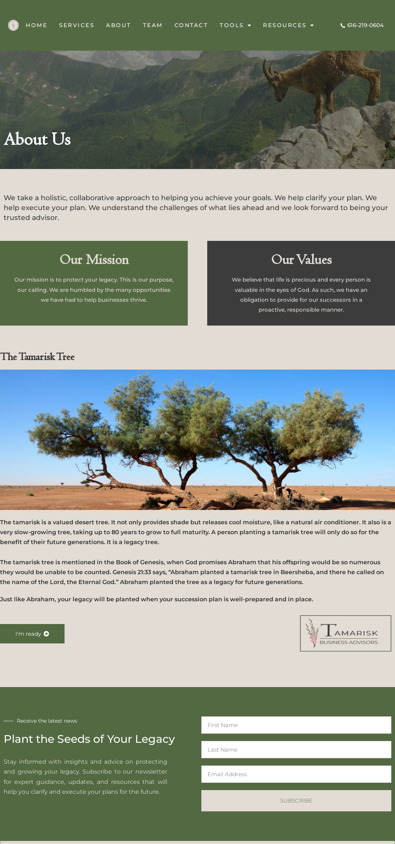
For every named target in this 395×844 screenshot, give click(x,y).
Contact (191, 25)
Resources (288, 25)
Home (36, 25)
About (118, 25)
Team (153, 25)
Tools (236, 25)
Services (76, 25)
